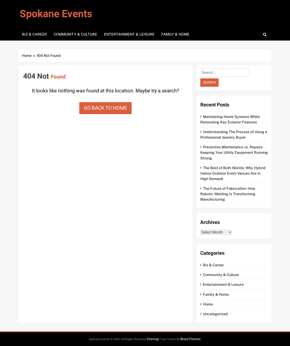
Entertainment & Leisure (129, 34)
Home (208, 304)
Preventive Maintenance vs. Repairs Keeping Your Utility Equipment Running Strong (234, 152)
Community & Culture (75, 34)
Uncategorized (215, 314)
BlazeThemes (190, 339)
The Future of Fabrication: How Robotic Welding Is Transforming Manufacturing (227, 194)
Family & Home (175, 34)
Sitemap (153, 339)
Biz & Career (34, 34)
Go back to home (105, 108)
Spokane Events (56, 14)
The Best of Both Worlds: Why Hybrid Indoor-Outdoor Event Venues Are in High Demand (233, 173)
